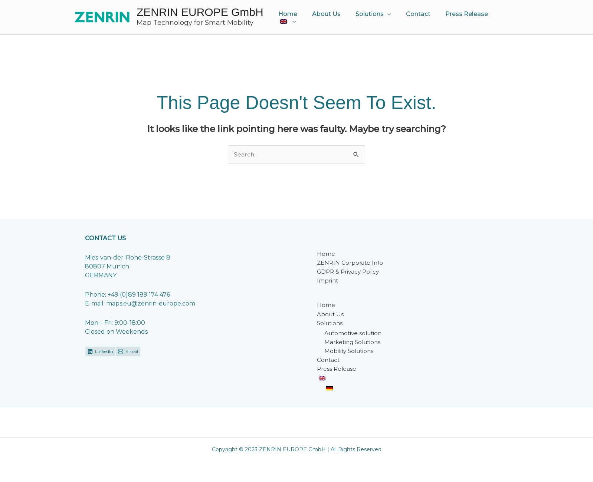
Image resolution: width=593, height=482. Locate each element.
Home (295, 17)
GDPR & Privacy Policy (348, 271)
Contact (416, 17)
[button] (504, 17)
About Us (331, 17)
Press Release (462, 17)
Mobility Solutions (348, 351)
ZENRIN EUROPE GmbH (200, 12)
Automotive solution (352, 333)
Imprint (327, 280)
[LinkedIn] (100, 352)
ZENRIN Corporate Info (350, 263)
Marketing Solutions (352, 342)
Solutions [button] (371, 17)
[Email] (128, 352)
